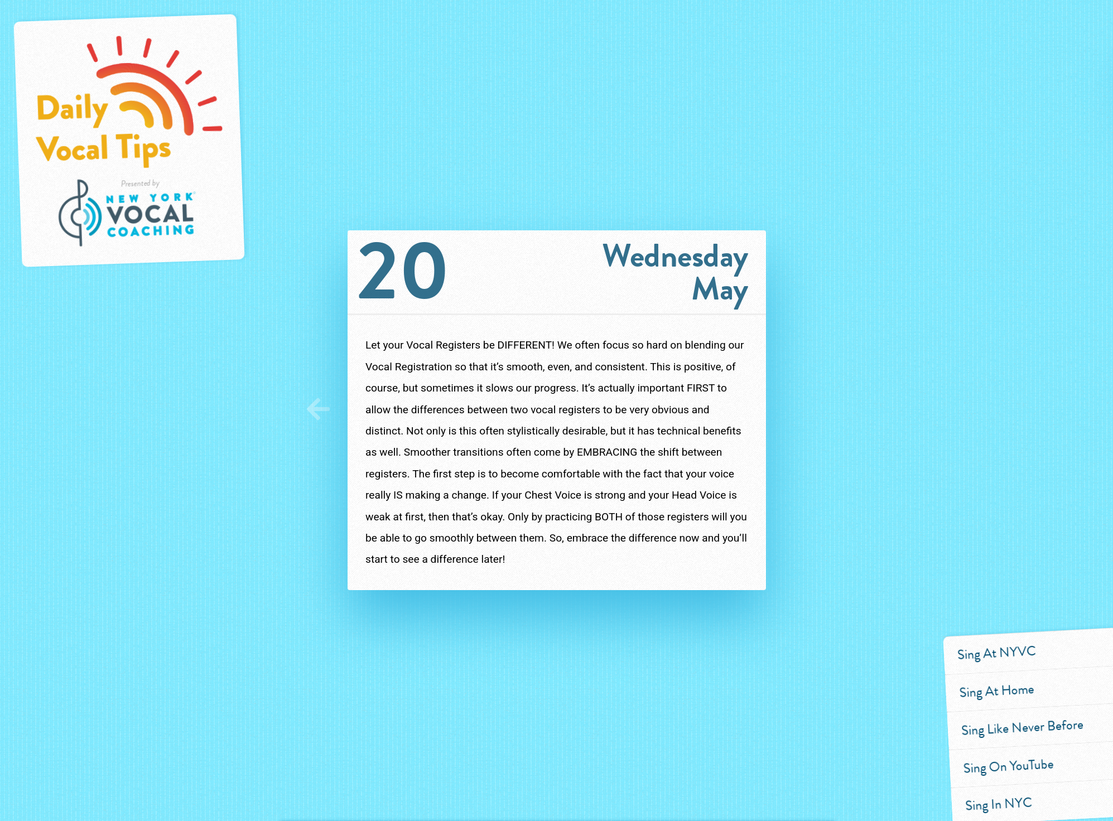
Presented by (141, 215)
